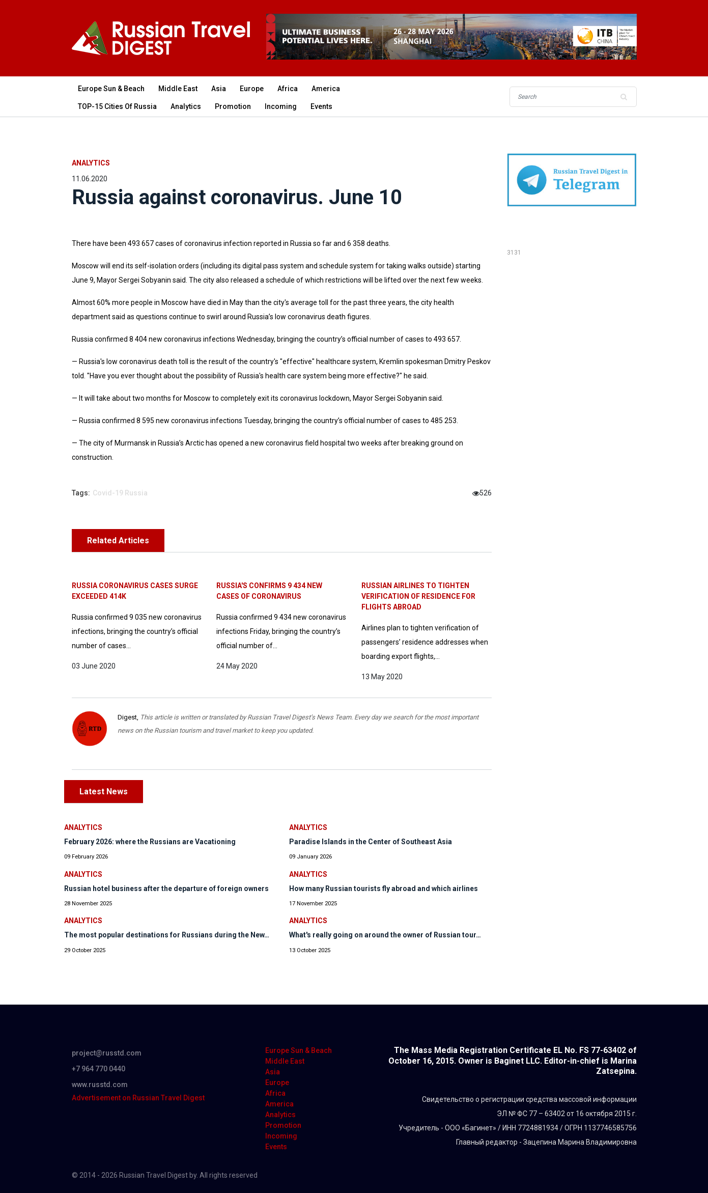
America (325, 89)
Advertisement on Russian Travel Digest (138, 1098)
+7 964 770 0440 (98, 1069)
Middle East (177, 89)
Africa (287, 89)
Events (321, 106)
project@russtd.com (106, 1053)
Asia (218, 89)
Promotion (233, 106)
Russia (136, 493)
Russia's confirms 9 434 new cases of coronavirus (269, 590)
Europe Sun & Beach (111, 89)
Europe (252, 89)
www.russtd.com (100, 1084)
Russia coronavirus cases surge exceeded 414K (135, 590)
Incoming (281, 106)
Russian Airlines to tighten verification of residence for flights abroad (418, 596)
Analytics (186, 106)
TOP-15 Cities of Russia (117, 106)
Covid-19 (108, 493)
